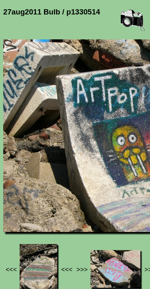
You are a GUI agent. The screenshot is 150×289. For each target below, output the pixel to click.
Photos (48, 223)
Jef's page (17, 223)
